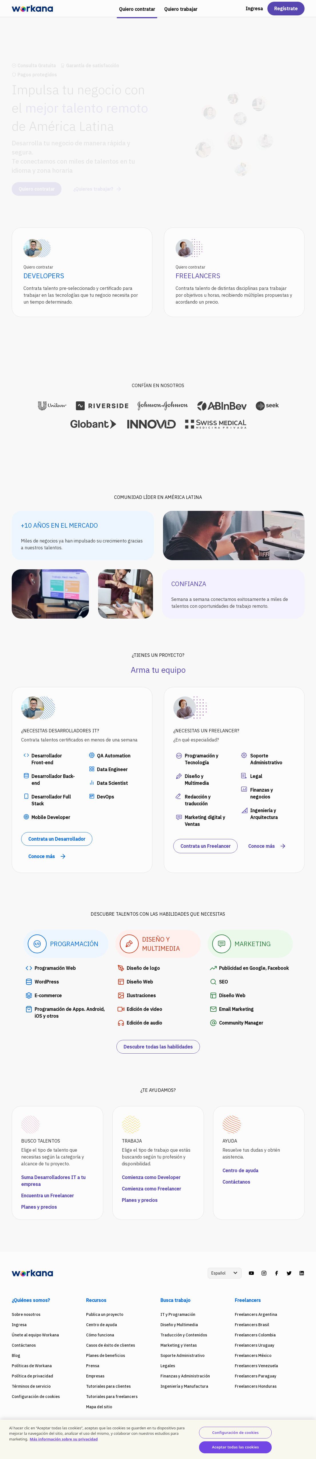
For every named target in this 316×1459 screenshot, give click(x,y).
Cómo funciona (100, 1335)
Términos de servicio (31, 1386)
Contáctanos (236, 1182)
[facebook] (276, 1273)
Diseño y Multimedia (179, 1324)
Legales (167, 1365)
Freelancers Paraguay (255, 1376)
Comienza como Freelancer (151, 1189)
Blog (16, 1355)
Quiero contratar (37, 184)
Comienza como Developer (151, 1177)
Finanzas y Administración (185, 1376)
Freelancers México (253, 1355)
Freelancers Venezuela (256, 1365)
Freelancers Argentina (256, 1314)
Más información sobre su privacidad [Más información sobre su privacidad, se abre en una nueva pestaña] (64, 1439)
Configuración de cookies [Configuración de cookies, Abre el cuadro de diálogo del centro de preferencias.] (235, 1432)
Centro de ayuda (240, 1170)
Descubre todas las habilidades (158, 1047)
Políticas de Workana (32, 1365)
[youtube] (251, 1273)
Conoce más (47, 856)
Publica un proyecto (104, 1314)
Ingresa (254, 8)
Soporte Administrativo (182, 1355)
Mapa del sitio (99, 1406)
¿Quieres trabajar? (97, 183)
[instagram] (264, 1273)
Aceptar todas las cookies (235, 1447)
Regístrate (286, 8)
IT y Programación (177, 1314)
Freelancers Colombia (255, 1335)
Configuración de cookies (36, 1396)
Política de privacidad (32, 1376)
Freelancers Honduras (256, 1386)
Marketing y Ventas (178, 1345)
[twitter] (289, 1273)
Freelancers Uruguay (254, 1345)
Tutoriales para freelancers (112, 1396)
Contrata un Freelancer (205, 846)
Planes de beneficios (105, 1355)
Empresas (95, 1376)
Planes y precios (39, 1207)
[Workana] (32, 8)
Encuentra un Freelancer (47, 1195)
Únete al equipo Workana (35, 1335)
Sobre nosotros (26, 1314)
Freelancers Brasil (252, 1324)
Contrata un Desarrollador (56, 839)
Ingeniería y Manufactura (184, 1386)
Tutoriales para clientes (108, 1386)
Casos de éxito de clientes (110, 1345)
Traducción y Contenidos (183, 1335)
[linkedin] (302, 1273)
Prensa (92, 1365)
